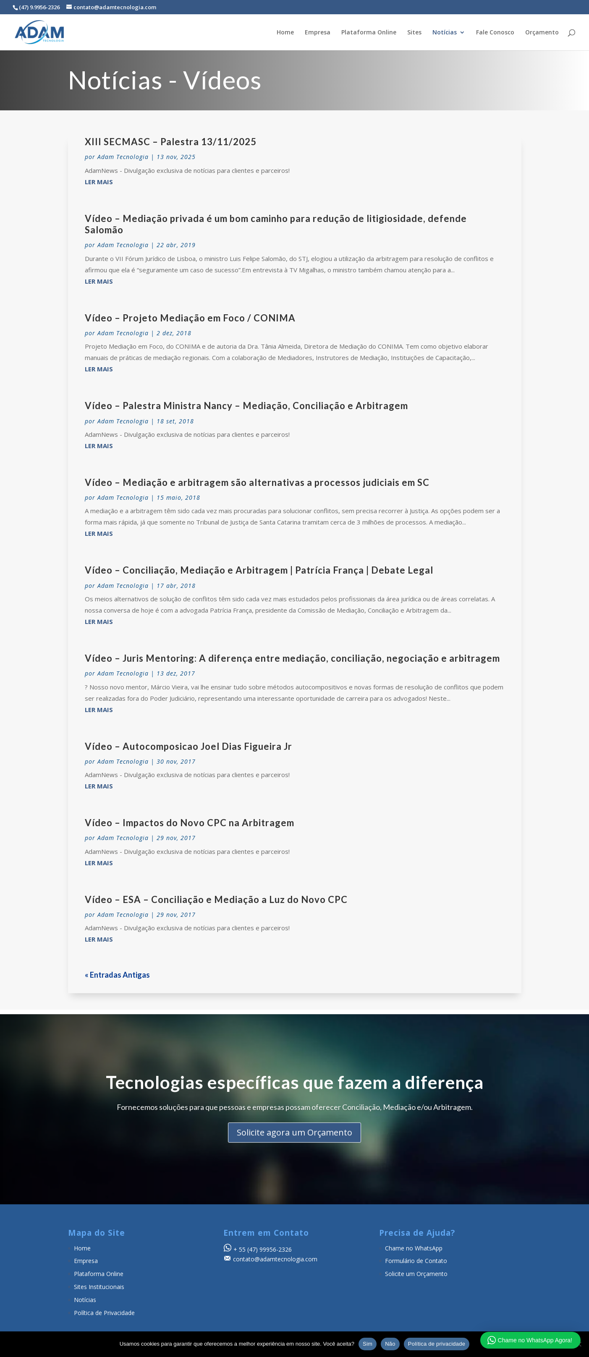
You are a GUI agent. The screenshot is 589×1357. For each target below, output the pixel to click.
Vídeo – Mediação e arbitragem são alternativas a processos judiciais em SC (257, 482)
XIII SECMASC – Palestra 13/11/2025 (171, 141)
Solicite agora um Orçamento (294, 1146)
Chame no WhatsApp (413, 1248)
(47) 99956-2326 (269, 1249)
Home (285, 32)
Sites (414, 32)
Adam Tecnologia (123, 157)
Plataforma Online (368, 32)
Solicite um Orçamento (416, 1274)
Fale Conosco (495, 32)
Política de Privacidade (104, 1313)
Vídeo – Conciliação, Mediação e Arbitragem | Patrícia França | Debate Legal (259, 570)
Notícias (444, 32)
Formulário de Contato (416, 1261)
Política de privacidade (437, 1344)
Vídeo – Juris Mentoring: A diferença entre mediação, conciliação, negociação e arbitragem (292, 658)
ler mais (99, 181)
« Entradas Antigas (117, 974)
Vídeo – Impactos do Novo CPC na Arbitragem (189, 822)
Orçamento (542, 32)
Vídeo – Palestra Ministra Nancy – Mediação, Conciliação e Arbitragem (246, 405)
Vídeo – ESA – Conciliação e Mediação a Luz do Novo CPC (216, 899)
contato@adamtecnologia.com (275, 1259)
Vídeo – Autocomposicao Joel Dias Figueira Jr (188, 746)
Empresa (317, 32)
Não (390, 1344)
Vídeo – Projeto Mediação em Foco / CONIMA (190, 318)
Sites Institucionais (99, 1287)
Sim (367, 1344)
